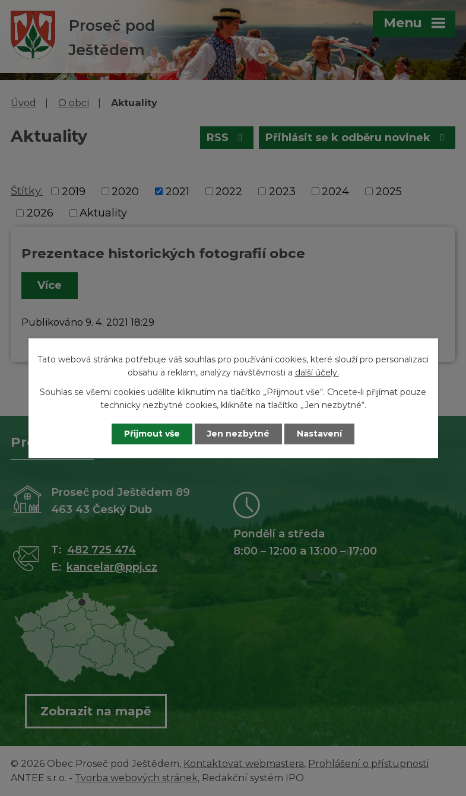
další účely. (317, 373)
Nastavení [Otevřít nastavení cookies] (319, 433)
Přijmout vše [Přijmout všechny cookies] (152, 433)
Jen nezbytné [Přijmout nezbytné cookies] (238, 433)
